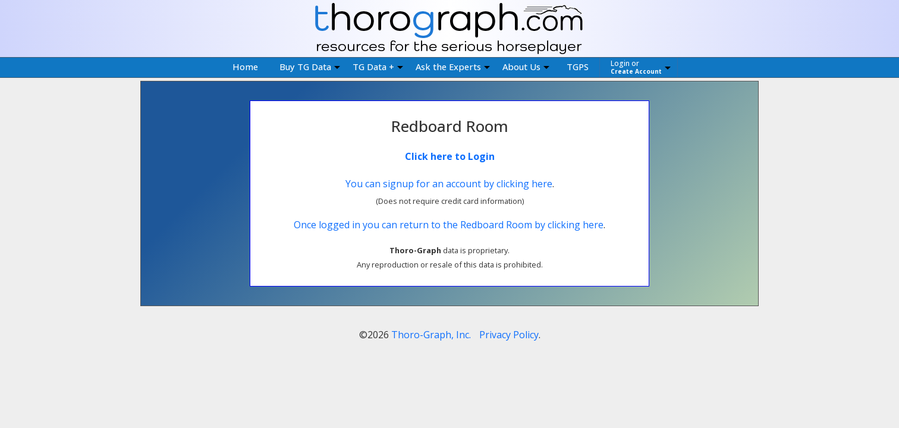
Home (245, 67)
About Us (525, 67)
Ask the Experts (453, 67)
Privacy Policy (509, 334)
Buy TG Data (309, 67)
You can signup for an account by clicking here (448, 183)
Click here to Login (450, 156)
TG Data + (378, 67)
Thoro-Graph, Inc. (431, 334)
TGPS (578, 67)
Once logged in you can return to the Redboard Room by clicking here (448, 224)
